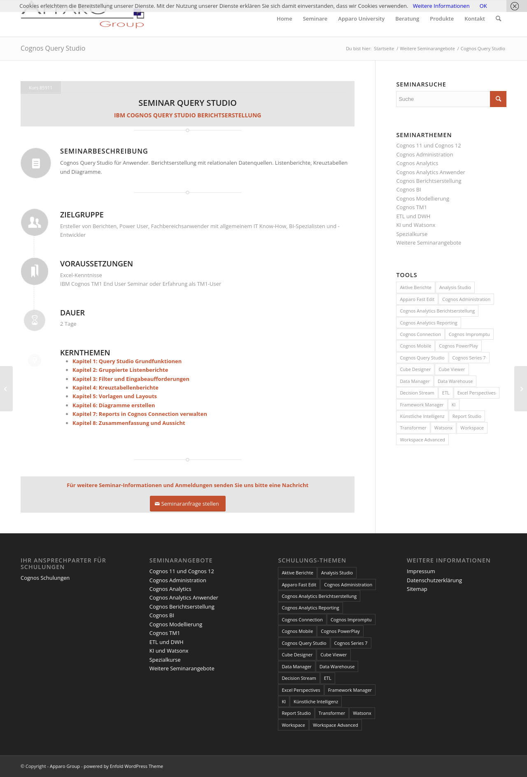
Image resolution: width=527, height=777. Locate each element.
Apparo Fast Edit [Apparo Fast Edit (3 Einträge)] (417, 299)
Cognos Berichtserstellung (428, 180)
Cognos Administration (424, 154)
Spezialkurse (411, 234)
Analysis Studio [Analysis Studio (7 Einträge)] (455, 287)
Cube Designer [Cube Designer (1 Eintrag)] (415, 369)
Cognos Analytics (417, 163)
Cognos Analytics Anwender (430, 172)
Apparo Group (65, 766)
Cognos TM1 (411, 207)
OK (483, 5)
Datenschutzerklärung (434, 580)
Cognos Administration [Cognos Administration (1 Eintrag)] (466, 299)
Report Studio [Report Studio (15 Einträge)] (466, 416)
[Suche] (498, 18)
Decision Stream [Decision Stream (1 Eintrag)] (417, 393)
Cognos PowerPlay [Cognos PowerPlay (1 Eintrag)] (458, 346)
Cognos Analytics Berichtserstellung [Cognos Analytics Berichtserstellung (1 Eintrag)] (437, 311)
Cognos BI (408, 189)
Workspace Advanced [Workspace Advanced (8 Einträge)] (422, 439)
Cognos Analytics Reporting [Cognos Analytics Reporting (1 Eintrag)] (428, 323)
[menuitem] (284, 18)
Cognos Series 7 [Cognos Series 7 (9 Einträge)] (469, 358)
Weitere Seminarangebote (428, 242)
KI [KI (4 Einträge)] (454, 404)
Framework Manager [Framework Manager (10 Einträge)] (421, 404)
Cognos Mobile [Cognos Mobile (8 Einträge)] (415, 346)
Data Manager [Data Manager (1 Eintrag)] (415, 381)
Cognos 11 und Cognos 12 (428, 145)
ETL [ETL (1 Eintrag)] (446, 393)
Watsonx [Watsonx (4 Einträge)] (443, 428)
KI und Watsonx (415, 225)
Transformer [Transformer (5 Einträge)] (413, 428)
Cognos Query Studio (53, 48)
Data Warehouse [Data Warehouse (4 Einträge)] (455, 381)
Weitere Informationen (441, 5)
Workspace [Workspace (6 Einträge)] (472, 428)
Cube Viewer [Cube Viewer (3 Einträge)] (451, 369)
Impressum (421, 571)
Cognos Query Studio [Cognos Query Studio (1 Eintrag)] (422, 358)
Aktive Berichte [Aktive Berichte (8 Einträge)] (415, 287)
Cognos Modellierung (422, 198)
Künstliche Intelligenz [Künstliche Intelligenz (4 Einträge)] (422, 416)
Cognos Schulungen (45, 577)
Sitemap (417, 589)
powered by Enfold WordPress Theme (123, 766)
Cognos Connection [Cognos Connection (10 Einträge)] (420, 334)
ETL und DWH (413, 216)
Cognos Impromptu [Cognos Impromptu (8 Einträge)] (469, 334)
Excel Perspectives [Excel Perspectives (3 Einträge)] (476, 393)
